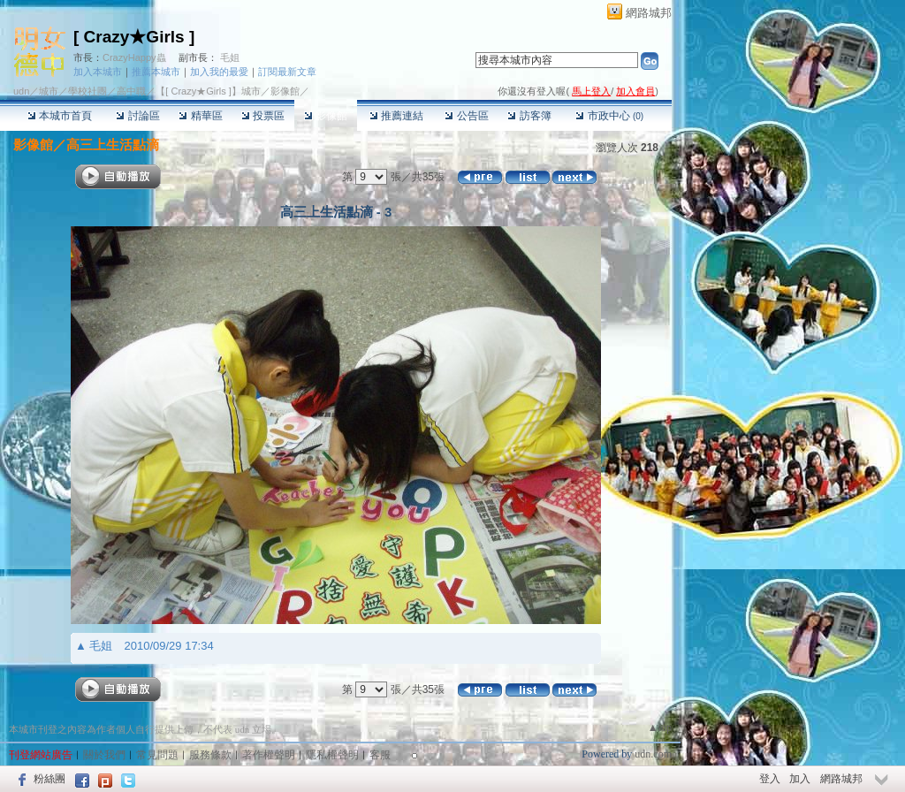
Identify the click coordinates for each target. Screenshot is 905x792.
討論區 (137, 116)
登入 (769, 779)
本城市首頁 (59, 116)
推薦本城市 (156, 71)
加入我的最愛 (219, 71)
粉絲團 (49, 779)
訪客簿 (529, 116)
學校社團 (87, 91)
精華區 (200, 116)
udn (21, 91)
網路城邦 (649, 12)
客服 (380, 755)
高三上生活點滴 (112, 144)
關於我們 (104, 755)
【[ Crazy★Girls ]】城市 (208, 91)
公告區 (466, 116)
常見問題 (157, 755)
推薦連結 (396, 116)
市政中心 (609, 116)
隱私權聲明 (332, 755)
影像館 (325, 116)
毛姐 (230, 57)
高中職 (131, 91)
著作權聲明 (268, 755)
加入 (799, 779)
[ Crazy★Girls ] (133, 36)
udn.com (653, 754)
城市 (48, 91)
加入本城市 (97, 71)
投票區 (263, 116)
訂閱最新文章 (287, 71)
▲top (660, 727)
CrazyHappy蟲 (134, 57)
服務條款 (210, 755)
